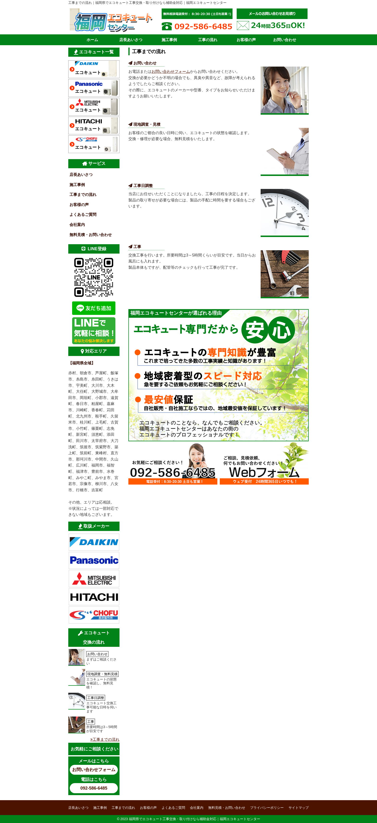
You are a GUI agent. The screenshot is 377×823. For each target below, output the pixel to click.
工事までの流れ (82, 195)
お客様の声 (246, 40)
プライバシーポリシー (267, 808)
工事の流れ (207, 40)
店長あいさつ (130, 40)
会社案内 (77, 225)
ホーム (92, 40)
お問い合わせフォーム (170, 71)
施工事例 (169, 40)
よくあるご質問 (82, 214)
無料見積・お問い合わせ (90, 235)
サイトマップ (299, 808)
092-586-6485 (93, 788)
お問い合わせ (284, 40)
